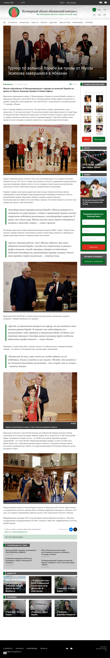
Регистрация (71, 2)
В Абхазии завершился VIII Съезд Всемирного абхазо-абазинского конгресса (18, 579)
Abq (99, 15)
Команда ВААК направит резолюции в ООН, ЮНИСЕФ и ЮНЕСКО (20, 570)
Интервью (89, 22)
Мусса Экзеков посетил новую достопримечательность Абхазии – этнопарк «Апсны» (55, 571)
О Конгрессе (12, 22)
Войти (62, 2)
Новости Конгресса (13, 652)
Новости (34, 22)
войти (6, 551)
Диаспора (53, 22)
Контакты (19, 648)
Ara (104, 15)
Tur (104, 9)
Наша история (64, 22)
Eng (99, 9)
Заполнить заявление (94, 261)
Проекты (44, 22)
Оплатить (94, 247)
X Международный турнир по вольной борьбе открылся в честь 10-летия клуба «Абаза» (58, 581)
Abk (94, 15)
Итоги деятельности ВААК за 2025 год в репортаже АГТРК (93, 202)
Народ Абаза (24, 22)
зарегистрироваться (19, 551)
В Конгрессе (8, 84)
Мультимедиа (77, 22)
